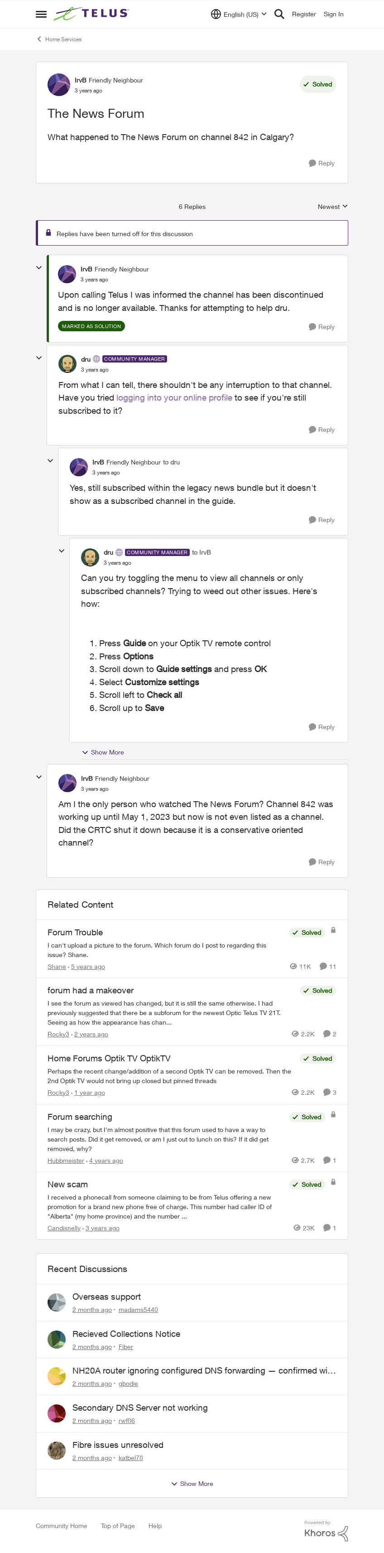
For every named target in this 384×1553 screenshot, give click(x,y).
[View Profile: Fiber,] (57, 1339)
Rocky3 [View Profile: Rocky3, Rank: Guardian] (58, 1034)
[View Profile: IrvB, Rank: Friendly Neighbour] (59, 84)
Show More (103, 752)
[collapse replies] (39, 267)
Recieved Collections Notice (126, 1334)
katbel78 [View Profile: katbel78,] (131, 1457)
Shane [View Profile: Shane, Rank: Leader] (57, 966)
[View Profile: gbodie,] (57, 1376)
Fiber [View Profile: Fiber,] (126, 1346)
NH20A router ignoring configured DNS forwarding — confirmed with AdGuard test (203, 1370)
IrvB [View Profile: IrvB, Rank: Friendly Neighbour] (80, 80)
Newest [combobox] (333, 207)
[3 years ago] (101, 1228)
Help (155, 1525)
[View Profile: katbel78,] (57, 1451)
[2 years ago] (89, 1034)
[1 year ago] (88, 1092)
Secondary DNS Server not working (140, 1408)
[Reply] (321, 163)
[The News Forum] (94, 280)
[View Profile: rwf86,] (57, 1413)
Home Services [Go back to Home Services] (59, 39)
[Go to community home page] (92, 14)
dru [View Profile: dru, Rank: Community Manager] (86, 359)
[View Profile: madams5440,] (57, 1302)
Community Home (61, 1525)
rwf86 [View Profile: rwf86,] (127, 1420)
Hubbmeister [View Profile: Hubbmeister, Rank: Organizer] (66, 1160)
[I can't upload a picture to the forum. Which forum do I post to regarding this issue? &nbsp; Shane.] (166, 949)
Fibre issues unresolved (117, 1445)
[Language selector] (239, 14)
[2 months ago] (92, 1309)
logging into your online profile (174, 397)
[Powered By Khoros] (326, 1531)
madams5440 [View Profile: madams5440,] (138, 1309)
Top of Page (118, 1525)
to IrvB (201, 552)
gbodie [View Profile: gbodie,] (128, 1383)
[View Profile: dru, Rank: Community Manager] (67, 364)
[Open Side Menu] (41, 14)
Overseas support (106, 1296)
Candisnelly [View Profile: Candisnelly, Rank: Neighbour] (64, 1228)
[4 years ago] (104, 1160)
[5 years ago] (86, 966)
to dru (171, 462)
